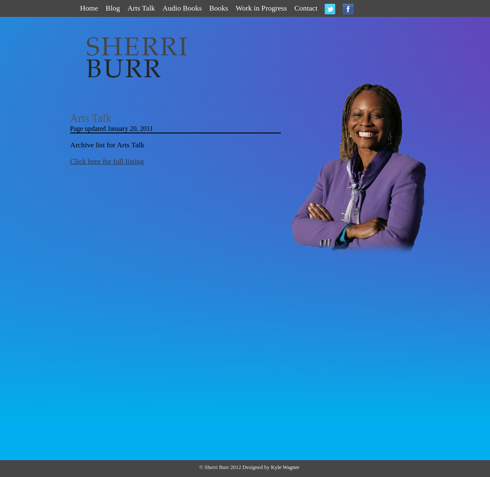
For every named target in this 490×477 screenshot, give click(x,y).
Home (89, 8)
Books (218, 8)
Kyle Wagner (285, 467)
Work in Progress (261, 8)
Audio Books (182, 8)
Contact (306, 8)
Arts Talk (141, 8)
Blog (112, 8)
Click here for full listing (107, 161)
